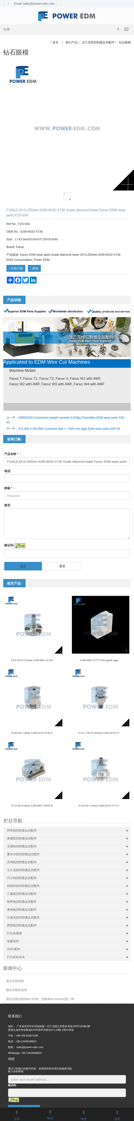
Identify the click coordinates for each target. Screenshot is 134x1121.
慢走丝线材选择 (16, 990)
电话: (7, 471)
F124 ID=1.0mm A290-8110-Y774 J (99, 805)
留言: (7, 505)
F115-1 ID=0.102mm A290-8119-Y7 (98, 732)
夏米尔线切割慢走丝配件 (23, 854)
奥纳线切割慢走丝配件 (22, 909)
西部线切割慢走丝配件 (22, 925)
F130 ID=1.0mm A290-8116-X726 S (31, 732)
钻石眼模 (124, 42)
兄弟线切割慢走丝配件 (22, 846)
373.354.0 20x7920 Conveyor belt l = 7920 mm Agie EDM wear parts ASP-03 (69, 428)
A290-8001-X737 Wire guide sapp (99, 660)
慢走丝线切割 (15, 981)
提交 (23, 566)
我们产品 (71, 42)
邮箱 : (9, 488)
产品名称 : (12, 454)
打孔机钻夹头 (16, 957)
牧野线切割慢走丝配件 (22, 901)
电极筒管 (13, 941)
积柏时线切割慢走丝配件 (23, 886)
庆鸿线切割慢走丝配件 (22, 862)
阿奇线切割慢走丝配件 (22, 830)
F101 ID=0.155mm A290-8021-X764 (32, 660)
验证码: (9, 545)
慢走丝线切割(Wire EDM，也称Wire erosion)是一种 (40, 999)
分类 (6, 29)
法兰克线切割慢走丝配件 (98, 42)
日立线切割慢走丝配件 (22, 878)
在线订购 (16, 268)
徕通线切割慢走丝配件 (22, 838)
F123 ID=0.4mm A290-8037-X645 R (32, 805)
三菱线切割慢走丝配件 (22, 893)
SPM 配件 (13, 949)
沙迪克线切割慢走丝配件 (23, 917)
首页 (55, 42)
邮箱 (34, 268)
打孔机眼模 (14, 933)
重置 (62, 566)
